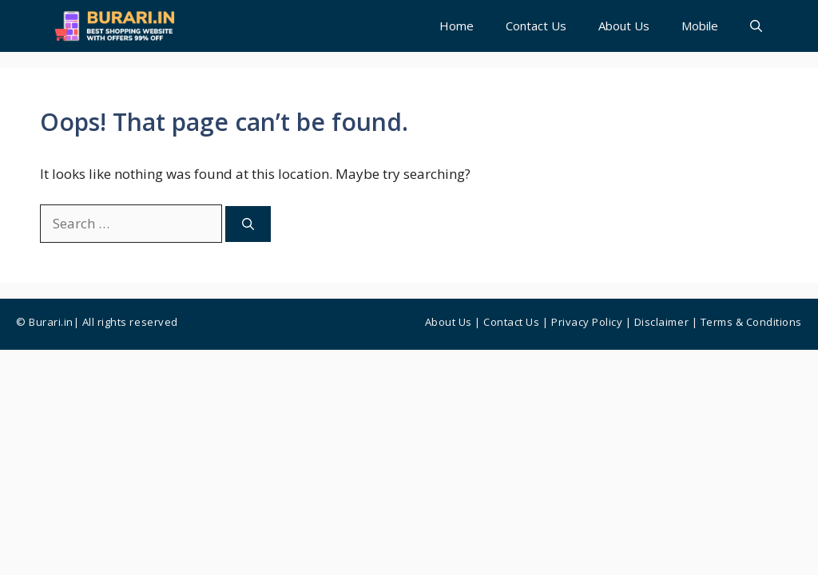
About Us (623, 26)
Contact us (511, 322)
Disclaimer (661, 322)
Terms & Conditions (751, 322)
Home (456, 26)
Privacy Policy (586, 322)
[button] (756, 26)
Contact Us (536, 26)
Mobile (699, 26)
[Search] (248, 224)
